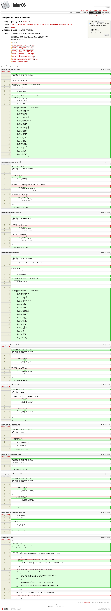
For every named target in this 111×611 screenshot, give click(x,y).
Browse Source (95, 12)
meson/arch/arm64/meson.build (21, 49)
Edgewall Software (16, 609)
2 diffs (32, 56)
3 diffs (32, 55)
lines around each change (101, 23)
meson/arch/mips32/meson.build (21, 53)
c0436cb (13, 27)
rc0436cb (3, 71)
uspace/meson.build (18, 61)
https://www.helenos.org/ (104, 609)
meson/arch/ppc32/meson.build (21, 55)
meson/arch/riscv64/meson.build (21, 56)
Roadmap (85, 12)
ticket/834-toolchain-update (25, 24)
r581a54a (8, 71)
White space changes (97, 32)
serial (16, 24)
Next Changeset (104, 15)
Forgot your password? (104, 10)
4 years (25, 21)
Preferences (88, 10)
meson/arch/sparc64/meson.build (21, 58)
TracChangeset (87, 602)
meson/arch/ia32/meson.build (20, 50)
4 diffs (32, 45)
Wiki (71, 12)
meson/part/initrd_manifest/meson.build (23, 59)
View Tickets (105, 12)
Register (95, 10)
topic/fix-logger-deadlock (40, 24)
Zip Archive (60, 606)
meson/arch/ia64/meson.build (20, 52)
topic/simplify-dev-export (65, 24)
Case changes (95, 30)
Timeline (77, 12)
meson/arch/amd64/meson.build (21, 45)
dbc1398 (13, 26)
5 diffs (32, 47)
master (12, 24)
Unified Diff (50, 606)
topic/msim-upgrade (52, 24)
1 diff (36, 59)
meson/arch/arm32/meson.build (21, 47)
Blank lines (94, 29)
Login (82, 10)
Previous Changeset (94, 15)
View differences (93, 21)
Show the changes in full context (97, 25)
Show (91, 23)
